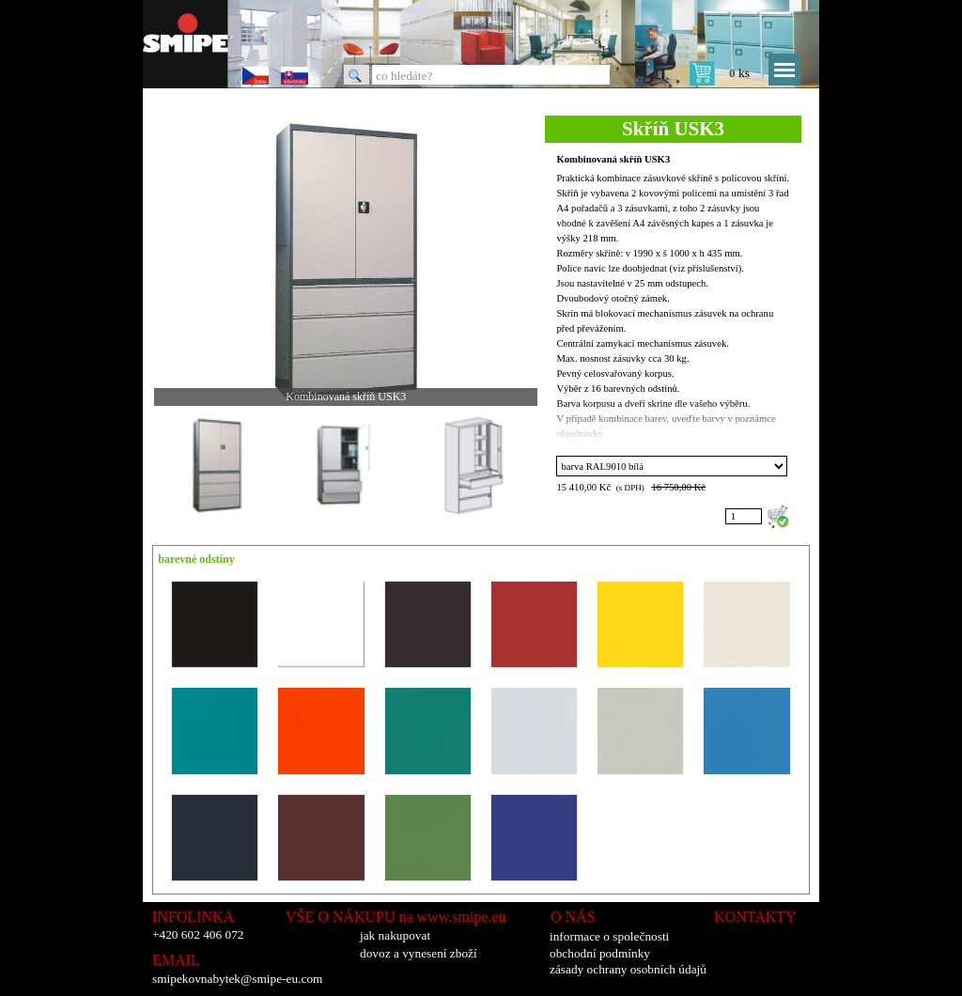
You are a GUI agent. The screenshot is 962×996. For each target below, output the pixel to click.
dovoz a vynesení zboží (418, 953)
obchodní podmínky (600, 953)
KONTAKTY (755, 917)
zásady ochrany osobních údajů (628, 969)
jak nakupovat (395, 935)
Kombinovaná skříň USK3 (613, 159)
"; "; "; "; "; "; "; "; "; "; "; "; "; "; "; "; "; (671, 466)
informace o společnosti (609, 936)
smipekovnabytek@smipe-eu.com (237, 979)
